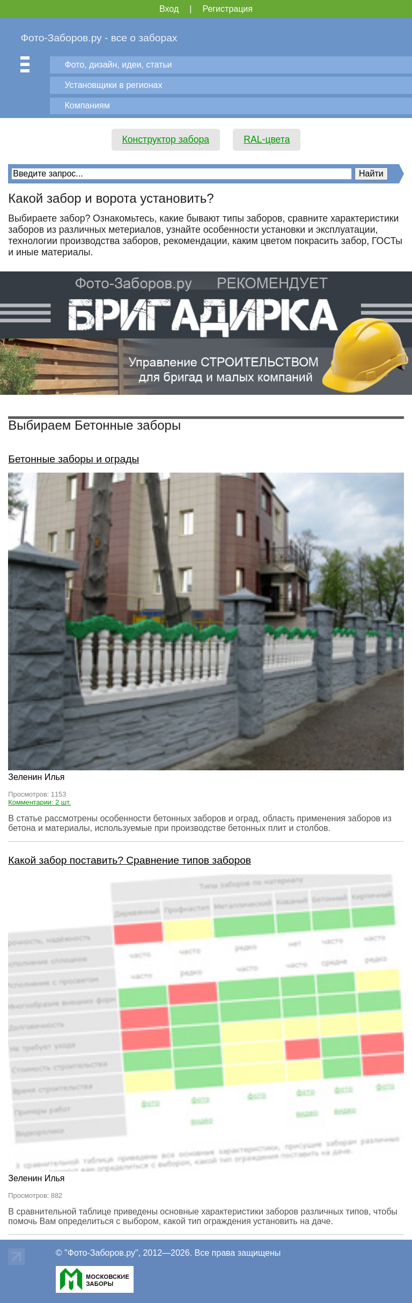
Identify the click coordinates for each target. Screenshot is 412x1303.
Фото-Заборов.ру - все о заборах (98, 37)
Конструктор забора (166, 139)
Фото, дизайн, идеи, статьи (118, 64)
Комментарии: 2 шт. (39, 802)
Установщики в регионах (113, 85)
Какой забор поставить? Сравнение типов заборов (129, 860)
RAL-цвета (267, 139)
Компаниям (86, 105)
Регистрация (227, 8)
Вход (169, 8)
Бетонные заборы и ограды (73, 459)
